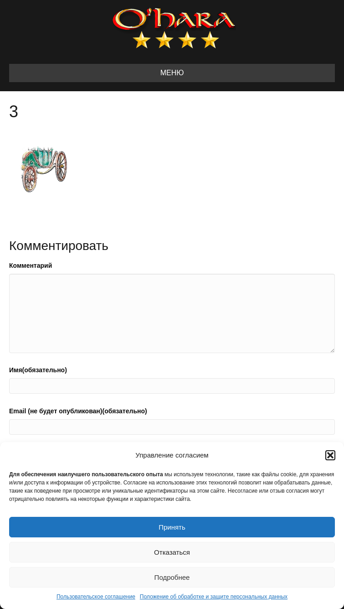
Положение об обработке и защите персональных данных (214, 596)
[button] (330, 455)
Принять (172, 527)
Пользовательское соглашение (95, 596)
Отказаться (172, 552)
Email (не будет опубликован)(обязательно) (78, 411)
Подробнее (172, 577)
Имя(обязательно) (38, 370)
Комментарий (30, 265)
